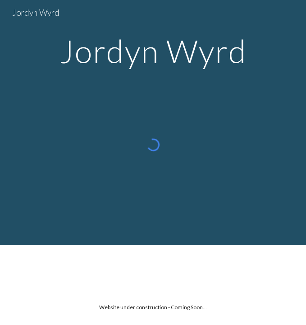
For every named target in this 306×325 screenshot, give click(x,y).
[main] (153, 51)
